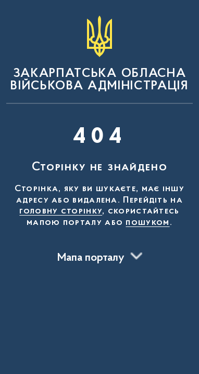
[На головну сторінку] (99, 54)
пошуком (147, 223)
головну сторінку (60, 211)
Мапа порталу (91, 258)
